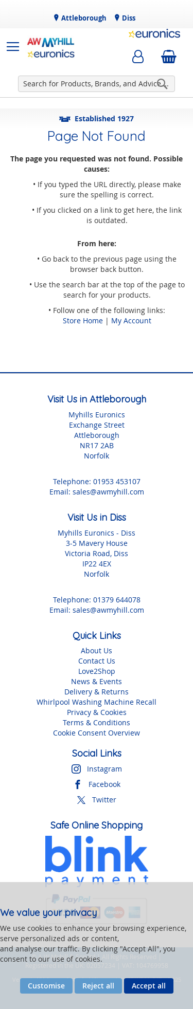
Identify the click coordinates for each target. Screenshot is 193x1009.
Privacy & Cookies (97, 712)
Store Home (83, 320)
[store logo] (51, 47)
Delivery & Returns (96, 691)
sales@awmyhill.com (108, 492)
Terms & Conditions (96, 722)
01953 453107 (117, 481)
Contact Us (96, 661)
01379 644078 (117, 599)
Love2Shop (96, 671)
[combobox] (96, 84)
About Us (96, 650)
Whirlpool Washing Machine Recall (96, 702)
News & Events (96, 681)
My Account (131, 320)
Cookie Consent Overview (96, 733)
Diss (127, 18)
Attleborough (83, 18)
